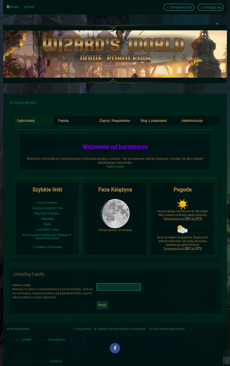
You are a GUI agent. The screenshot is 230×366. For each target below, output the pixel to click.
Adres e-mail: (21, 285)
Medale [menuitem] (13, 7)
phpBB (26, 339)
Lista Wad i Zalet (47, 229)
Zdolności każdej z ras (47, 208)
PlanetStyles (56, 339)
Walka (47, 224)
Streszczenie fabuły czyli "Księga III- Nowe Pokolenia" (47, 236)
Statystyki (47, 219)
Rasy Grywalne (47, 202)
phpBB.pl (56, 361)
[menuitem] (29, 7)
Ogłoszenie (115, 166)
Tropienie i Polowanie (47, 247)
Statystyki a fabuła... (47, 213)
